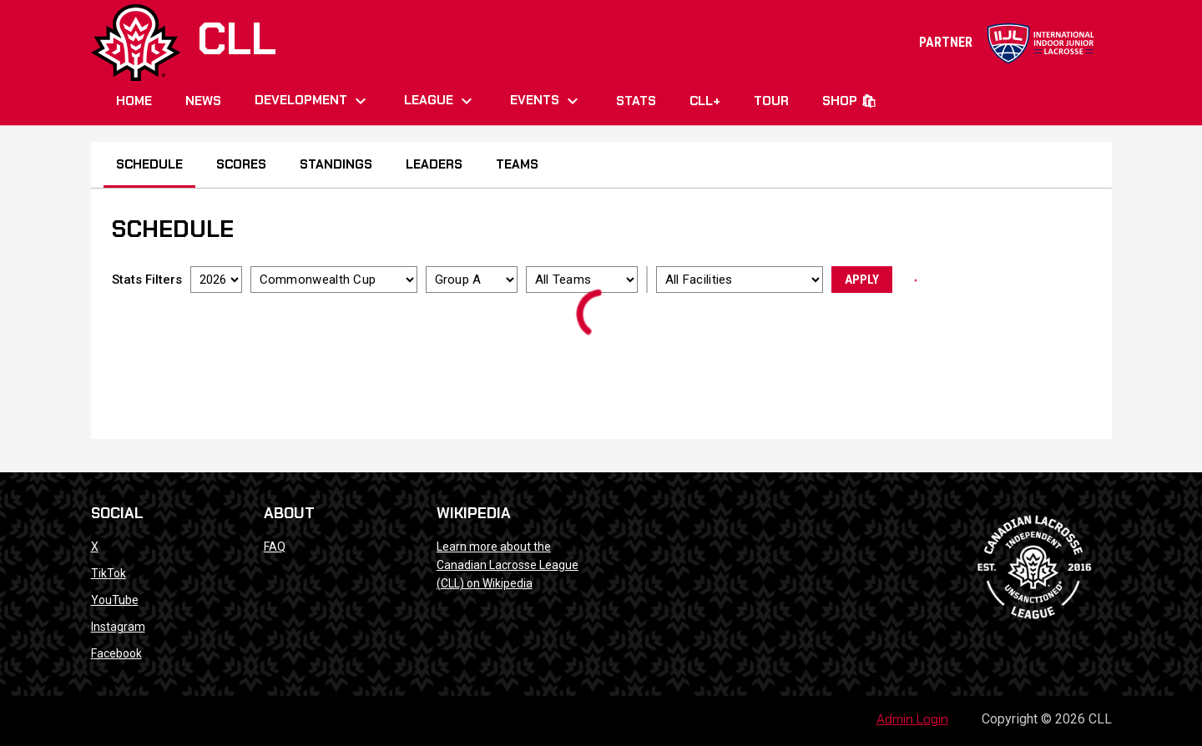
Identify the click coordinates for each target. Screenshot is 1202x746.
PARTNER (1007, 42)
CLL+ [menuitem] (704, 101)
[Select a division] (472, 279)
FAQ (274, 546)
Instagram (118, 626)
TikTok (108, 573)
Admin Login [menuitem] (912, 719)
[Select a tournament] (333, 279)
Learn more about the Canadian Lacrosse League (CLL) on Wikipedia (507, 565)
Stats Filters (147, 279)
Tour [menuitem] (771, 101)
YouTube (115, 600)
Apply (862, 279)
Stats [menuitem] (636, 101)
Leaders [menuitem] (434, 164)
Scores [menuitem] (241, 164)
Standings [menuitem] (336, 164)
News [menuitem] (203, 101)
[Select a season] (216, 279)
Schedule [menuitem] (149, 164)
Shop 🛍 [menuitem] (849, 101)
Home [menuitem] (134, 101)
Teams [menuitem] (517, 164)
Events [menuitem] (546, 101)
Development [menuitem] (313, 101)
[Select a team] (582, 279)
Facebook (116, 653)
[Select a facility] (739, 279)
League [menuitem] (440, 101)
